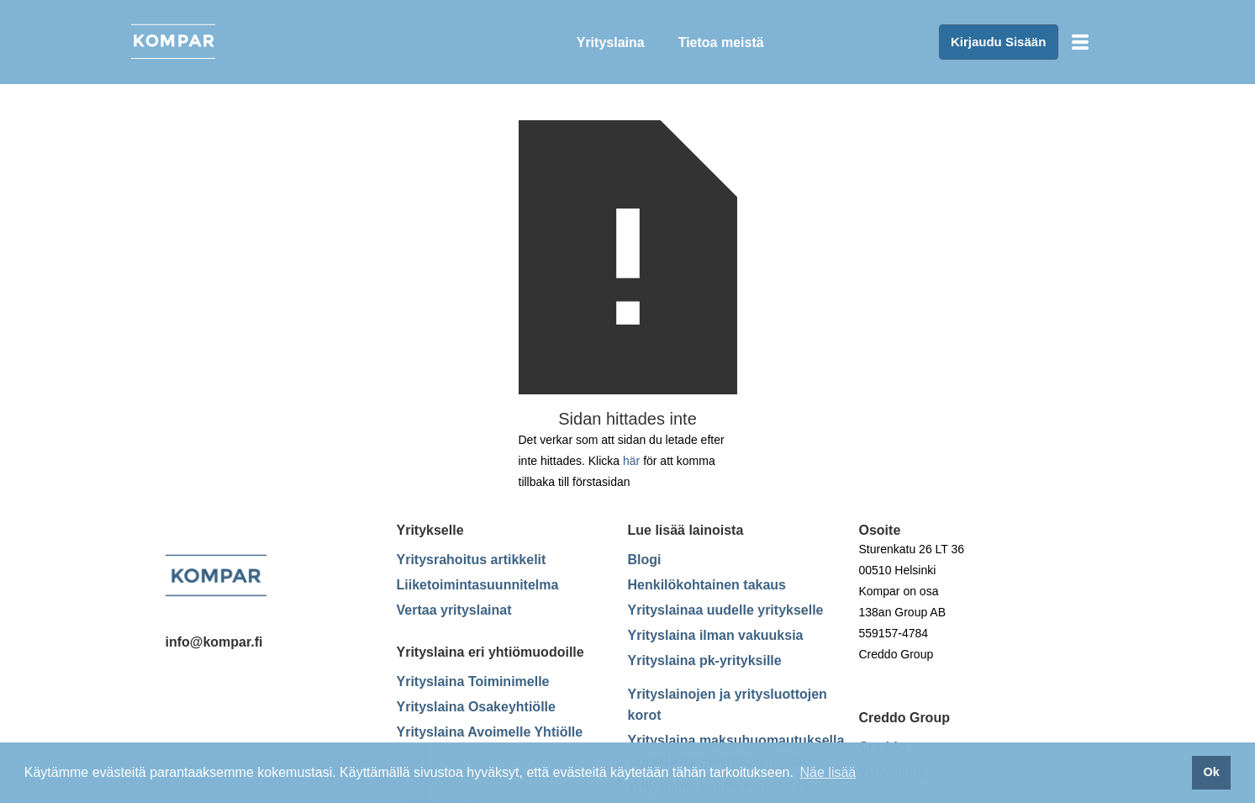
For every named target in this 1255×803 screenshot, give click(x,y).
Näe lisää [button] (828, 772)
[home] (240, 42)
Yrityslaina (611, 42)
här (631, 461)
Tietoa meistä (721, 42)
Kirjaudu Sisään (998, 41)
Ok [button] (1211, 772)
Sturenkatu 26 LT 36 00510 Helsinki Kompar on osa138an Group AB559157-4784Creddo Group (912, 601)
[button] (1080, 42)
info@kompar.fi (214, 642)
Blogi (645, 559)
